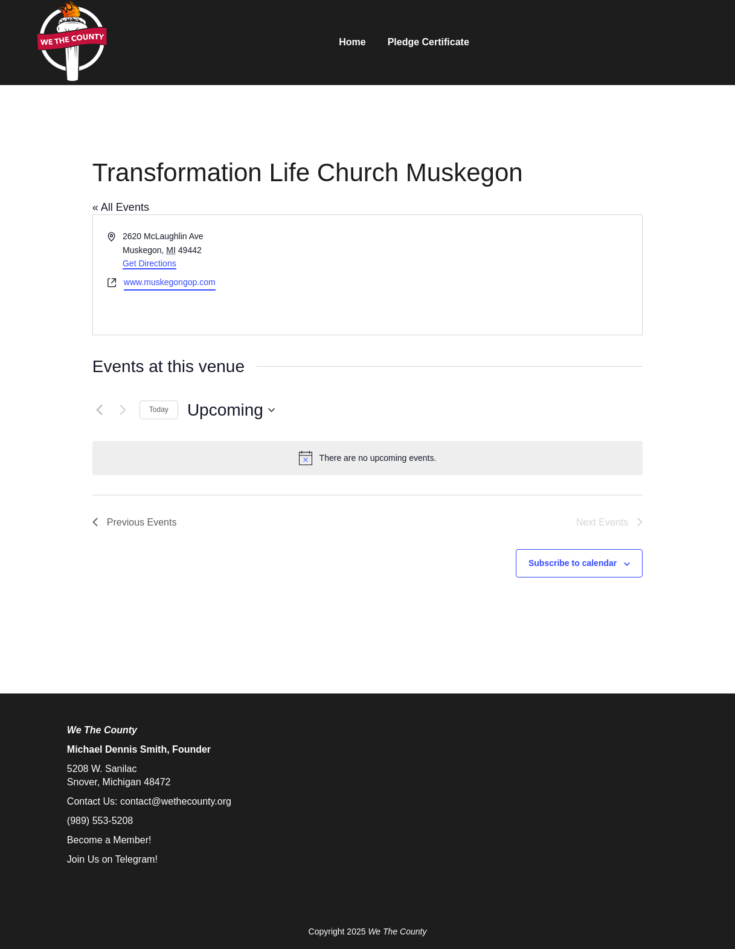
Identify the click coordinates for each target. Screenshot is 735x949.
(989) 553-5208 (100, 820)
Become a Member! (109, 840)
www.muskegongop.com (170, 282)
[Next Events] (123, 410)
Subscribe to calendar (572, 563)
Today (159, 409)
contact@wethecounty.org (175, 801)
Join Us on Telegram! (112, 859)
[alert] (367, 458)
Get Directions (149, 263)
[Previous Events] (99, 410)
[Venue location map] (503, 275)
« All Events (120, 207)
